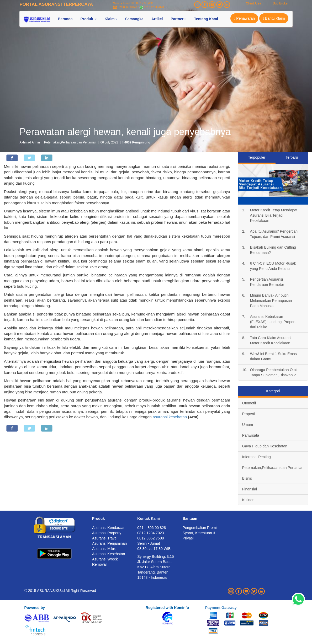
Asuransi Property (106, 533)
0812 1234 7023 (154, 7)
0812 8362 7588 (150, 538)
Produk (98, 518)
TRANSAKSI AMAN (54, 537)
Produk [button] (88, 19)
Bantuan (190, 518)
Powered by (34, 608)
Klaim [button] (111, 19)
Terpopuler (256, 157)
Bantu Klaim (274, 18)
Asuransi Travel (104, 538)
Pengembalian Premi (200, 528)
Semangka (134, 19)
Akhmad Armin (29, 142)
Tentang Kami (206, 19)
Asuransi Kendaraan (108, 528)
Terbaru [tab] (291, 157)
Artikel (157, 19)
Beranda (65, 19)
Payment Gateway (221, 608)
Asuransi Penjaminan (109, 543)
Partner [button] (178, 19)
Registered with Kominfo (167, 608)
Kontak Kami (148, 518)
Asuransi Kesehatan (108, 554)
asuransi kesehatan (170, 417)
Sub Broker (280, 3)
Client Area (253, 3)
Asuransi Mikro (104, 549)
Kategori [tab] (273, 391)
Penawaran (244, 18)
